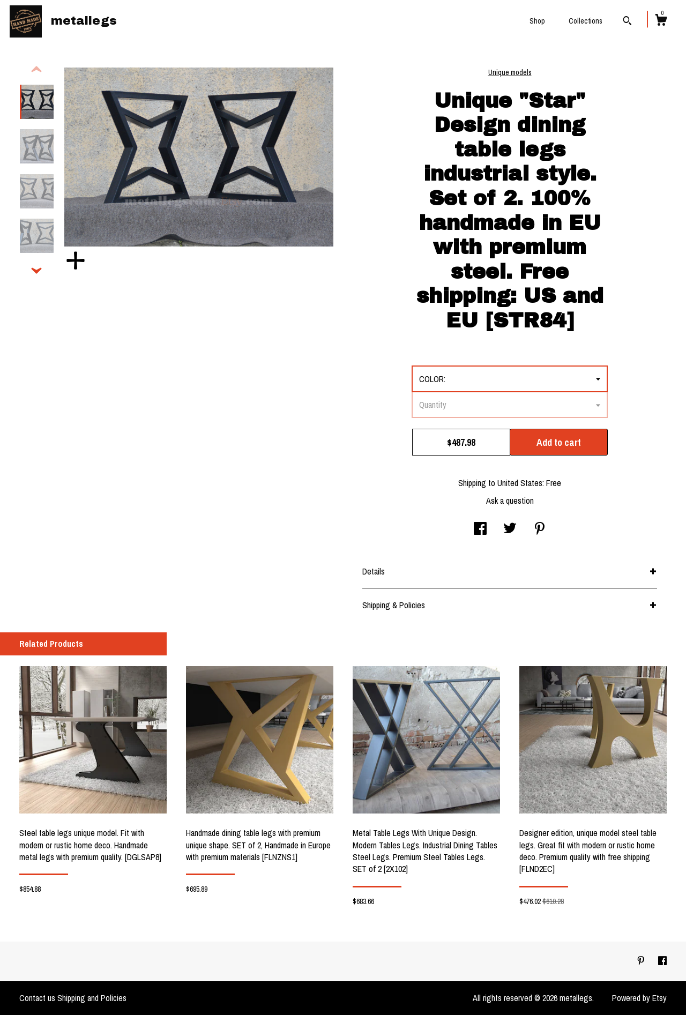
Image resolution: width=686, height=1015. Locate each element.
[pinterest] (642, 961)
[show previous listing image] (36, 69)
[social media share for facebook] (480, 529)
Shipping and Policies (91, 998)
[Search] (627, 22)
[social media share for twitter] (510, 529)
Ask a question (510, 500)
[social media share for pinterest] (539, 529)
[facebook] (662, 961)
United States (519, 483)
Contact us (37, 998)
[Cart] (661, 21)
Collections (585, 21)
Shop (537, 21)
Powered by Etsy (639, 998)
